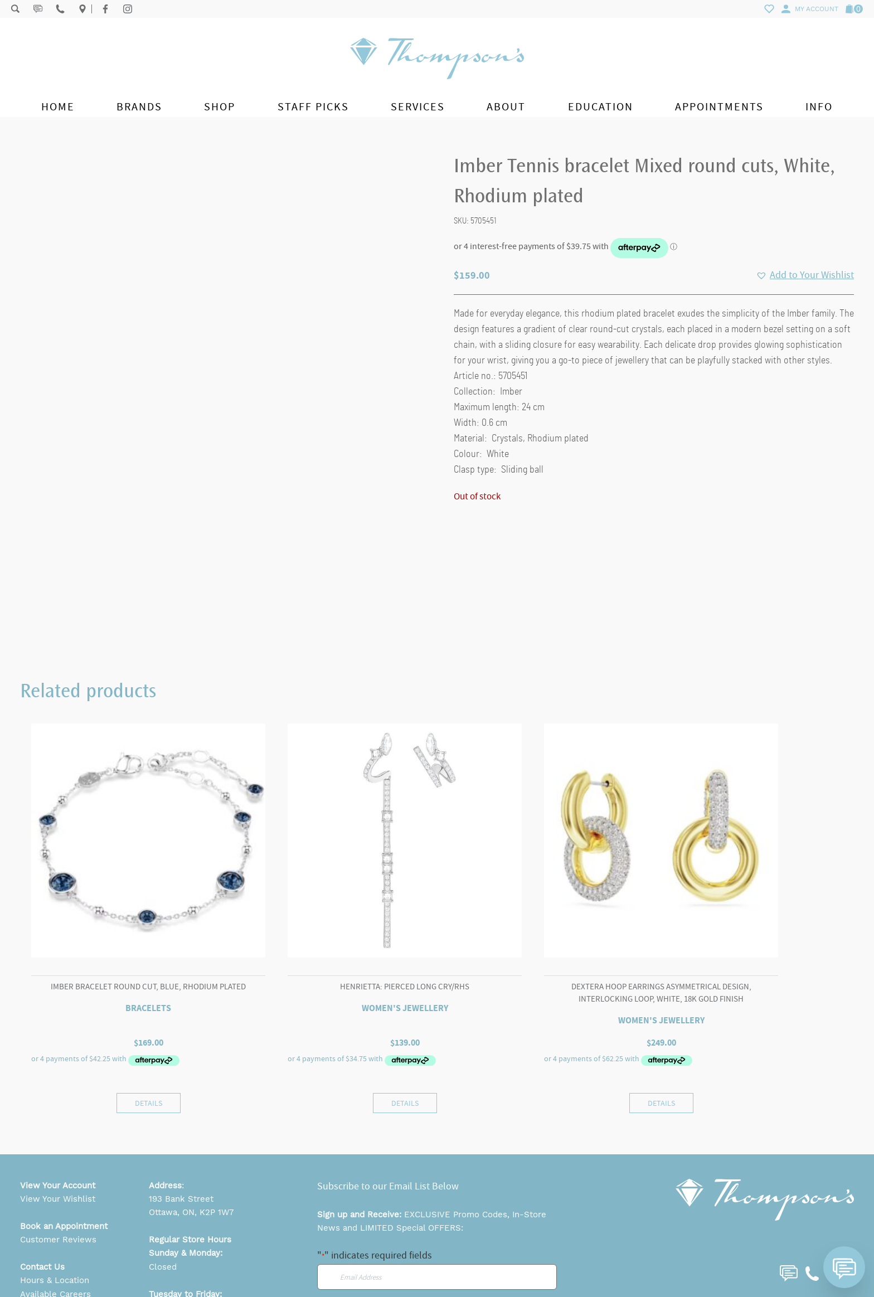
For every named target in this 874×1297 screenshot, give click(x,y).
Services (418, 107)
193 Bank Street (181, 1107)
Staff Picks (313, 107)
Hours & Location (54, 1189)
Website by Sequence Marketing (809, 1272)
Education (600, 107)
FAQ (28, 1216)
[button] (805, 275)
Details (148, 1011)
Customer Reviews (58, 1148)
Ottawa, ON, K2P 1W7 (191, 1121)
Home (58, 107)
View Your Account (57, 1094)
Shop (219, 107)
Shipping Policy (50, 1257)
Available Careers (55, 1202)
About (506, 107)
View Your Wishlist (57, 1107)
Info (819, 107)
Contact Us (42, 1175)
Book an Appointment (64, 1134)
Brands (139, 107)
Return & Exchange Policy (71, 1270)
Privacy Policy (47, 1243)
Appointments (719, 107)
